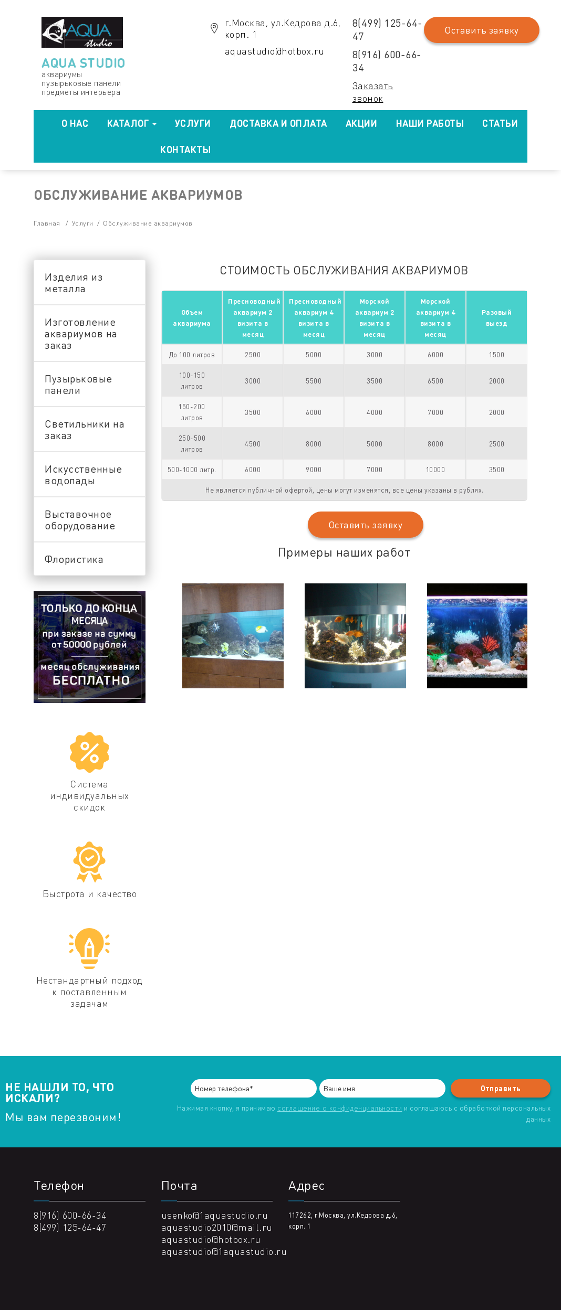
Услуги (193, 123)
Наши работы (430, 123)
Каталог (132, 123)
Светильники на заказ (84, 429)
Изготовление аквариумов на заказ (81, 333)
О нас (75, 123)
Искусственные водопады (83, 474)
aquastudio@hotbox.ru (275, 51)
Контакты (185, 149)
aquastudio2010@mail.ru (217, 1227)
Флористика (74, 559)
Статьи (500, 123)
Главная (47, 222)
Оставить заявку (481, 30)
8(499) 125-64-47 (387, 29)
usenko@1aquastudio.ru (214, 1215)
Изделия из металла (74, 282)
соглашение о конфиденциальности (339, 1107)
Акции (362, 123)
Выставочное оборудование (80, 519)
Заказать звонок (372, 91)
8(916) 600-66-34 (387, 60)
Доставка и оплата (278, 123)
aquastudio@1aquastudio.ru (224, 1251)
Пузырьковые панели (78, 384)
